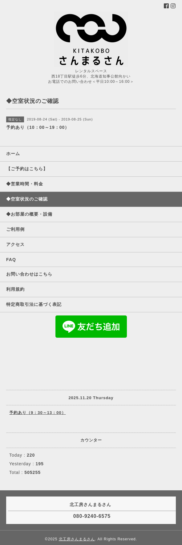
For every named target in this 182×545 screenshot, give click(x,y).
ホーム (13, 153)
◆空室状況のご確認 (27, 198)
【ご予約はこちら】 (27, 168)
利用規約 (15, 289)
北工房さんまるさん (77, 539)
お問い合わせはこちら (29, 274)
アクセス (15, 244)
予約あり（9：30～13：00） (37, 412)
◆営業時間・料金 (24, 183)
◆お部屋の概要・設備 (29, 214)
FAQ (11, 259)
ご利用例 (15, 229)
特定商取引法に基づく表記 (34, 304)
